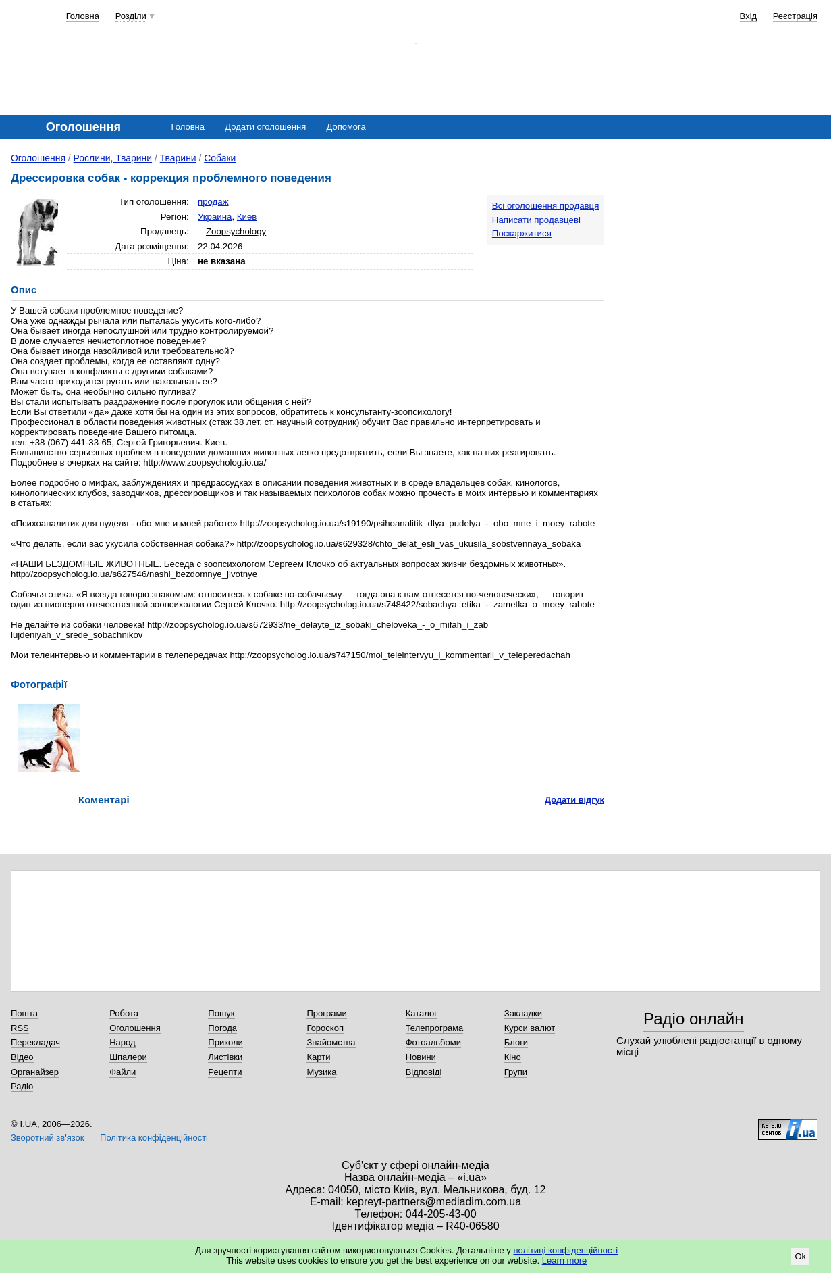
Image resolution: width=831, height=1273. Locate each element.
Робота (123, 1013)
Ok (800, 1256)
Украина (215, 216)
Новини (421, 1057)
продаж (213, 202)
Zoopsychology (236, 231)
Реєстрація (795, 16)
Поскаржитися (522, 233)
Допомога (345, 127)
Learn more (564, 1260)
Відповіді (424, 1072)
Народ (122, 1042)
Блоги (516, 1042)
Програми (326, 1013)
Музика (321, 1072)
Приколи (225, 1042)
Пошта (24, 1013)
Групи (515, 1072)
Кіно (512, 1057)
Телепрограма (435, 1028)
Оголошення (38, 158)
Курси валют (530, 1028)
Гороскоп (324, 1028)
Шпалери (128, 1057)
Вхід (748, 16)
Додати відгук (574, 800)
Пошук (221, 1013)
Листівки (225, 1057)
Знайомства (330, 1042)
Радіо (22, 1086)
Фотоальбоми (433, 1042)
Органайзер (35, 1072)
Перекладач (35, 1042)
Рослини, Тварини (113, 158)
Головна (82, 16)
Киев (247, 216)
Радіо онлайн (693, 1018)
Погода (222, 1028)
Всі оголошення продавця (545, 206)
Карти (318, 1057)
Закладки (523, 1013)
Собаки (220, 158)
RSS (20, 1028)
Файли (122, 1072)
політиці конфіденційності (565, 1250)
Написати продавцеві (536, 220)
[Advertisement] (719, 278)
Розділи (130, 16)
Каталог (421, 1013)
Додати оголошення (265, 127)
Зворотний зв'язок (47, 1137)
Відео (22, 1057)
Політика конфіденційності (154, 1137)
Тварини (178, 158)
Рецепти (225, 1072)
